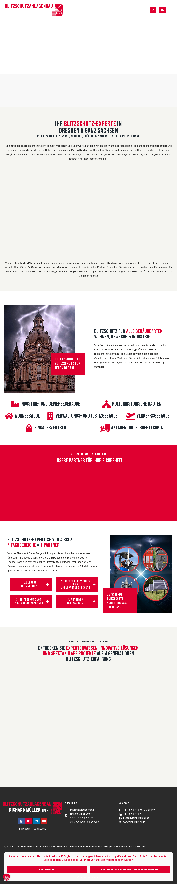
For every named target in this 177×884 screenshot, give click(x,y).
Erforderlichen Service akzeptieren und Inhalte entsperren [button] (130, 870)
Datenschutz (40, 828)
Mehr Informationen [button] (88, 877)
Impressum (24, 828)
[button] (171, 10)
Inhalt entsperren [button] (47, 870)
